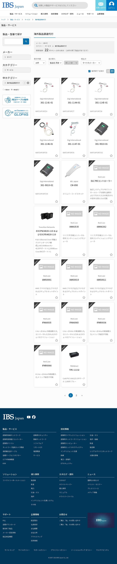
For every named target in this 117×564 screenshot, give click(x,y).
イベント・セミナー (95, 484)
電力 (32, 488)
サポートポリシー (40, 550)
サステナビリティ (102, 550)
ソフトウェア (38, 443)
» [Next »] (81, 395)
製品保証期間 (7, 536)
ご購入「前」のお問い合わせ (69, 520)
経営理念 (34, 520)
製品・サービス (16, 13)
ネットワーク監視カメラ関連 (13, 447)
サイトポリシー (24, 550)
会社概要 (34, 528)
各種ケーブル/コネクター (12, 455)
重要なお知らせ (93, 480)
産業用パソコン (8, 443)
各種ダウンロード (9, 524)
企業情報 (100, 13)
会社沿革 (34, 532)
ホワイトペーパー (65, 484)
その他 (33, 504)
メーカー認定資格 (9, 532)
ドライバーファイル (66, 496)
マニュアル (63, 492)
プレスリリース (93, 488)
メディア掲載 (92, 492)
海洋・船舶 (94, 439)
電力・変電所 (65, 459)
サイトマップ (9, 550)
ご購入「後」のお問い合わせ (69, 524)
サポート (90, 13)
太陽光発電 (94, 455)
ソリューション (31, 13)
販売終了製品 (7, 528)
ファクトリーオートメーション (14, 480)
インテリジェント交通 (69, 451)
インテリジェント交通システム (42, 500)
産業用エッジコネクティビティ (72, 447)
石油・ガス (94, 435)
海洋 (32, 496)
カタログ (62, 480)
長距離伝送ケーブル (10, 451)
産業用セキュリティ (40, 435)
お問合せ (63, 514)
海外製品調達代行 (40, 20)
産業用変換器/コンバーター (13, 439)
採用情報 (34, 540)
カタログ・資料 (67, 13)
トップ (3, 20)
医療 (62, 455)
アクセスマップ (36, 536)
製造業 (92, 447)
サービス (27, 20)
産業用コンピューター (69, 443)
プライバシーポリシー (59, 550)
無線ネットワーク (39, 439)
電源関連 (36, 451)
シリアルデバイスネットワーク (101, 451)
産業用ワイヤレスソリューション (73, 435)
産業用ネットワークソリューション (74, 439)
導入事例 (44, 13)
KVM (4, 463)
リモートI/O (37, 447)
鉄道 (91, 443)
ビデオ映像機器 (8, 459)
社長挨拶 (34, 524)
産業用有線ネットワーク (11, 435)
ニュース (80, 13)
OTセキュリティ (66, 463)
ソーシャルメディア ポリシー (81, 550)
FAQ (4, 520)
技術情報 (54, 13)
